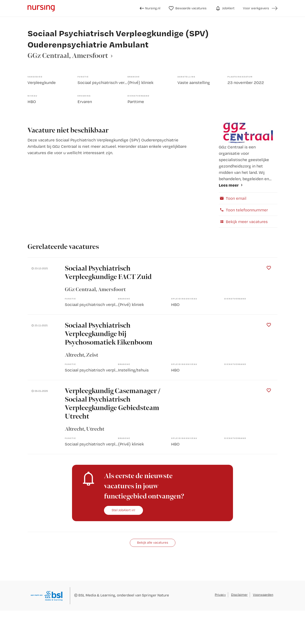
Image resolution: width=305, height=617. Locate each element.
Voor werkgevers (256, 8)
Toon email (232, 198)
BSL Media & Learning (96, 595)
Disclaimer (239, 595)
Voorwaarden (263, 595)
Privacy (220, 595)
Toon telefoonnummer (243, 209)
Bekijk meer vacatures (243, 221)
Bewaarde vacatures (188, 8)
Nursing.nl (150, 8)
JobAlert (224, 8)
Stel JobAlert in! (123, 510)
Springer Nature (155, 595)
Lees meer (229, 185)
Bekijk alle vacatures (152, 542)
